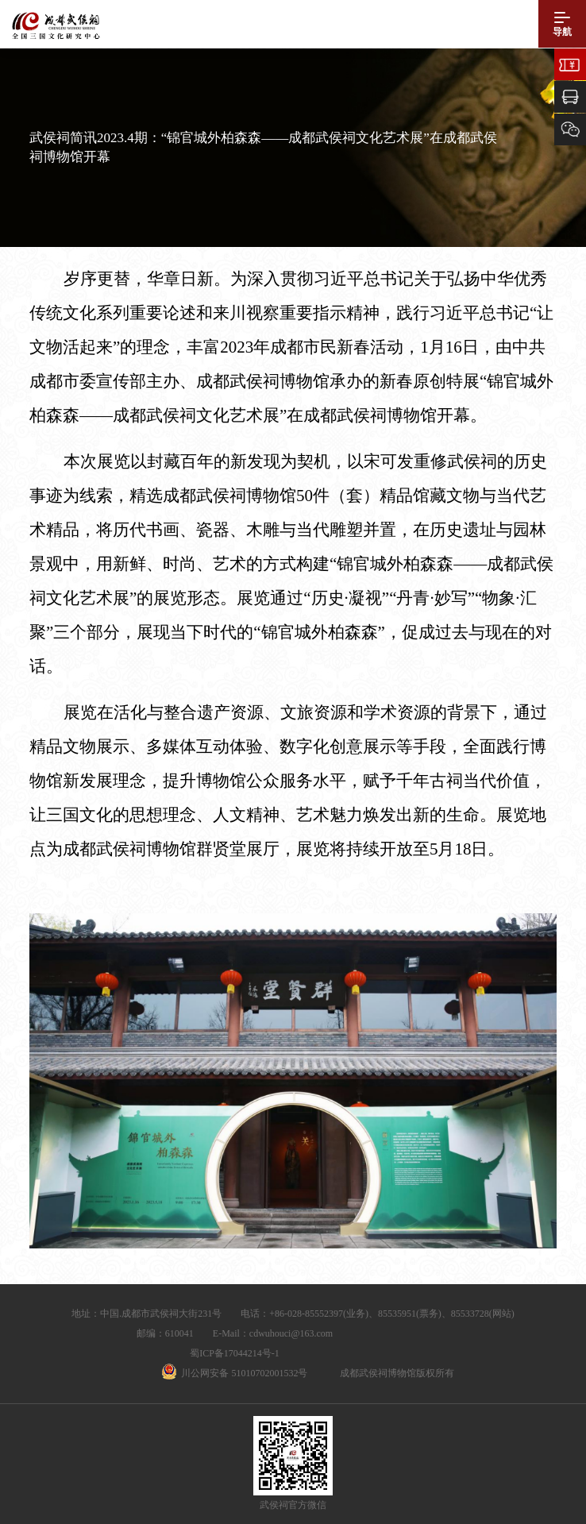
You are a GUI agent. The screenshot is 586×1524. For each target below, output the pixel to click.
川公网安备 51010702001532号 (244, 1373)
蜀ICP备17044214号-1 (235, 1353)
